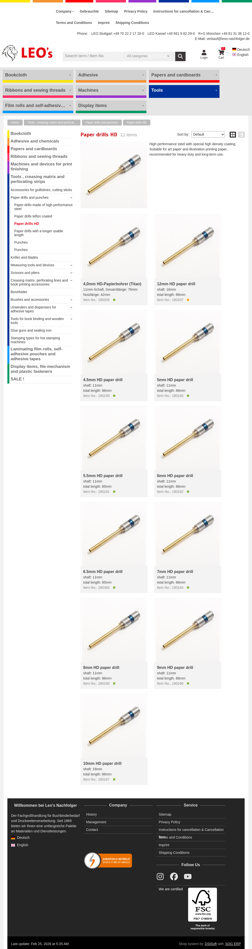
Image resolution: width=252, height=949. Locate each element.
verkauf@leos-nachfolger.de (228, 39)
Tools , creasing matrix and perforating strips (54, 122)
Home (15, 122)
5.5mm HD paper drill (103, 476)
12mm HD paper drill (176, 284)
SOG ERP (233, 944)
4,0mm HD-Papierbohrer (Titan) (112, 284)
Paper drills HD (137, 122)
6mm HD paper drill (175, 476)
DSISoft (211, 944)
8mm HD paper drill (101, 667)
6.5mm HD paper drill (103, 572)
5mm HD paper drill (175, 380)
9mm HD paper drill (175, 667)
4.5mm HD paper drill (103, 380)
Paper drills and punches (102, 122)
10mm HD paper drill (102, 763)
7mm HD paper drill (175, 572)
